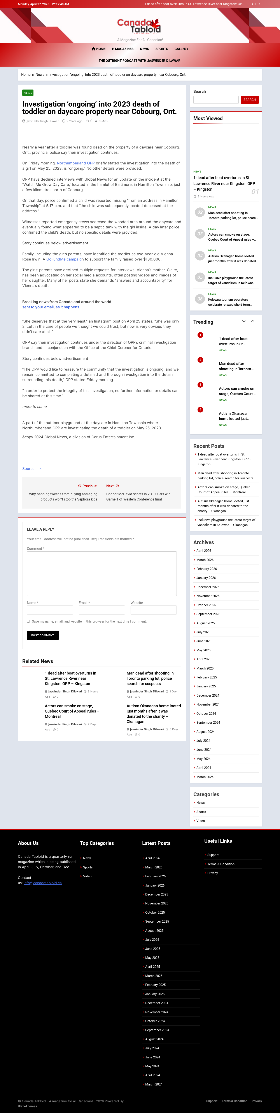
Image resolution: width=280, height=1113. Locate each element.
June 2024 (203, 750)
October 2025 (206, 605)
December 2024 (207, 695)
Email (84, 603)
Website (137, 603)
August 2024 (205, 731)
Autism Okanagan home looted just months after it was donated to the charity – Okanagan (232, 261)
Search (199, 91)
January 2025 (206, 686)
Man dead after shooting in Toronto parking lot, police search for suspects (150, 678)
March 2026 (205, 560)
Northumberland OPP (76, 163)
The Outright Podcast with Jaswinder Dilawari (140, 61)
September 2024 (208, 723)
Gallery (181, 49)
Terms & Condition (220, 864)
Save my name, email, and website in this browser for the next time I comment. (89, 621)
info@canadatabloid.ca (43, 883)
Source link (32, 468)
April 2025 (203, 659)
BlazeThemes (27, 1106)
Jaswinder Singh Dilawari (43, 121)
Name (32, 603)
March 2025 (205, 668)
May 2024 (203, 759)
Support (213, 855)
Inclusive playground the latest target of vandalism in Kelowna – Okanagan (232, 283)
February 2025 (206, 677)
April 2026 (203, 551)
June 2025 (203, 641)
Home (98, 49)
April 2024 (203, 768)
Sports (162, 49)
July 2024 (203, 741)
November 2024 (207, 704)
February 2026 (206, 569)
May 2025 (203, 650)
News (144, 49)
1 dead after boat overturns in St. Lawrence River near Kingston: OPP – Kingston (194, 4)
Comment (35, 549)
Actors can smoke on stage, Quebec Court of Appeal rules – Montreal (72, 711)
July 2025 (203, 632)
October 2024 (206, 713)
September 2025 (208, 614)
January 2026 (206, 578)
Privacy (212, 873)
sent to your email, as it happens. (51, 307)
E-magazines (122, 49)
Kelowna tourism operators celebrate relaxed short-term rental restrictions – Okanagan (230, 304)
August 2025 (205, 623)
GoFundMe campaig (64, 259)
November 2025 (207, 596)
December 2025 (207, 587)
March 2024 (205, 777)
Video (200, 821)
